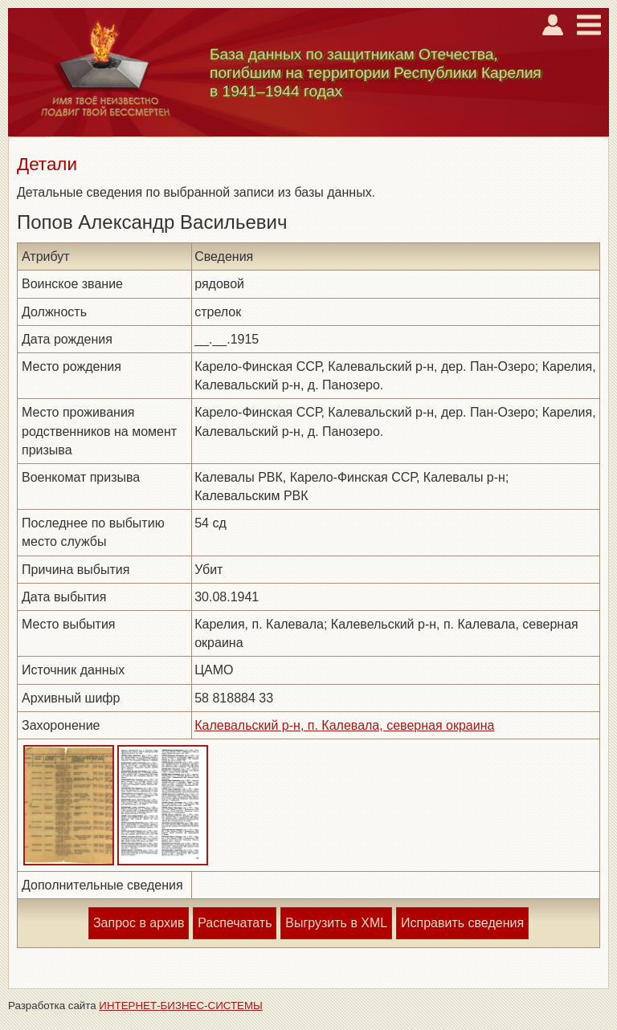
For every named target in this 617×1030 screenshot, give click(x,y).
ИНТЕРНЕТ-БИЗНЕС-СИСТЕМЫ (181, 1005)
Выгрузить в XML (336, 923)
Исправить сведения (462, 923)
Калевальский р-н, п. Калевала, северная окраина (344, 725)
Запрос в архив (138, 923)
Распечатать (235, 923)
